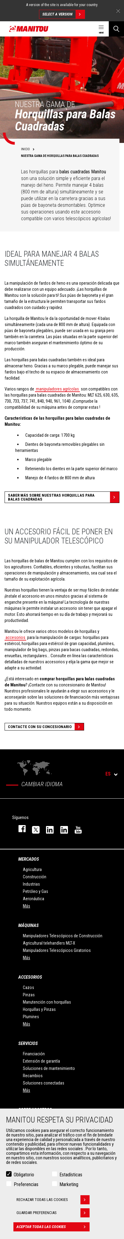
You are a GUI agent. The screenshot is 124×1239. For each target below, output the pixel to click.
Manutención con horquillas (47, 1002)
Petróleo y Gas (35, 891)
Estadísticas (70, 1175)
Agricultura (32, 869)
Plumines (31, 1016)
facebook (19, 828)
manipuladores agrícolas (57, 389)
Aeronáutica (33, 898)
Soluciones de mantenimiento (49, 1068)
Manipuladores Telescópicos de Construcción (62, 935)
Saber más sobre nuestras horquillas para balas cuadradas (63, 497)
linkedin (61, 829)
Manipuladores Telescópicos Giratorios (57, 950)
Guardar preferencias (53, 1212)
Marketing (68, 1184)
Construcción (34, 876)
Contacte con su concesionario (46, 726)
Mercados (28, 859)
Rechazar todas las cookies (53, 1199)
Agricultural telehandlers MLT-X (49, 943)
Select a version (63, 14)
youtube (75, 829)
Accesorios (30, 977)
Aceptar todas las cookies (53, 1226)
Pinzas (29, 994)
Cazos (28, 987)
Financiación (34, 1053)
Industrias (31, 884)
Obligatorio (24, 1175)
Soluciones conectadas (43, 1083)
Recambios (33, 1075)
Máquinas (28, 925)
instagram (47, 829)
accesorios (15, 637)
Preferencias (26, 1184)
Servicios (28, 1043)
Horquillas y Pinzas (39, 1009)
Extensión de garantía (41, 1061)
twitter (33, 829)
